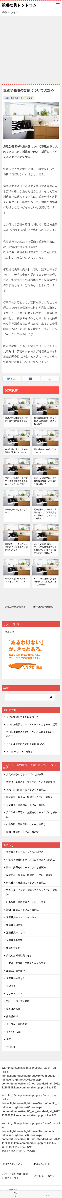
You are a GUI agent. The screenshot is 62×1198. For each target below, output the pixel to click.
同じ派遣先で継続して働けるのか (45, 451)
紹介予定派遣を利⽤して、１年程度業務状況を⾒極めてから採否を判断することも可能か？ (45, 548)
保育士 (9, 1039)
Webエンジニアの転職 (18, 1001)
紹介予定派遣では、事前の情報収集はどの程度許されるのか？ (45, 481)
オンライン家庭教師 (16, 1024)
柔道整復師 (12, 1016)
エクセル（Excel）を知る (19, 751)
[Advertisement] (31, 48)
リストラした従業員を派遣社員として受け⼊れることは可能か (45, 581)
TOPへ (46, 1194)
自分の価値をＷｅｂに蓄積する (22, 716)
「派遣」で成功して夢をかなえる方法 (26, 963)
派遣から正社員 (42, 1164)
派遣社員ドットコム (19, 5)
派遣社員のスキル (15, 932)
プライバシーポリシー (45, 1176)
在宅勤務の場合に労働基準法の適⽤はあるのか (16, 451)
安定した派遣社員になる (19, 955)
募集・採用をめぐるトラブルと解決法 (26, 789)
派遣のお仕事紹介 (15, 970)
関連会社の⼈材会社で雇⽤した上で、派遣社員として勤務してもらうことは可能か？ (45, 514)
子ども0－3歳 (13, 1031)
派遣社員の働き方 (15, 978)
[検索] (30, 697)
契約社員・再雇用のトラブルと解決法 (26, 804)
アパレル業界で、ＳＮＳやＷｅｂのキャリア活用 (31, 724)
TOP (18, 1147)
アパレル (11, 1047)
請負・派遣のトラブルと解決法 (19, 98)
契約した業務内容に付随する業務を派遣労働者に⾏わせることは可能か (16, 481)
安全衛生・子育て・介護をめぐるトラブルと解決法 (31, 814)
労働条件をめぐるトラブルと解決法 (24, 774)
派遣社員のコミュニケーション (22, 917)
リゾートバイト (14, 993)
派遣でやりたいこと (12, 1164)
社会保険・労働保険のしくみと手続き (26, 824)
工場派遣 (11, 986)
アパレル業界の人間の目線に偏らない (26, 743)
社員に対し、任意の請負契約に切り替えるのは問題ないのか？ (16, 547)
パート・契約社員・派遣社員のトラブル (15, 1175)
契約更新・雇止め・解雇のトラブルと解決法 (29, 797)
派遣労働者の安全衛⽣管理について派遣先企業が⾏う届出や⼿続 (18, 607)
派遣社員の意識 (14, 925)
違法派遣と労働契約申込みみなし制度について (16, 580)
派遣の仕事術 (13, 948)
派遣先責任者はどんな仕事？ (16, 511)
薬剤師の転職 (13, 1009)
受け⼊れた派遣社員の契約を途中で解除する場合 (16, 419)
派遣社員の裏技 (14, 940)
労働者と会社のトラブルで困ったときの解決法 (30, 782)
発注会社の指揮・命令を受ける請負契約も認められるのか (45, 421)
